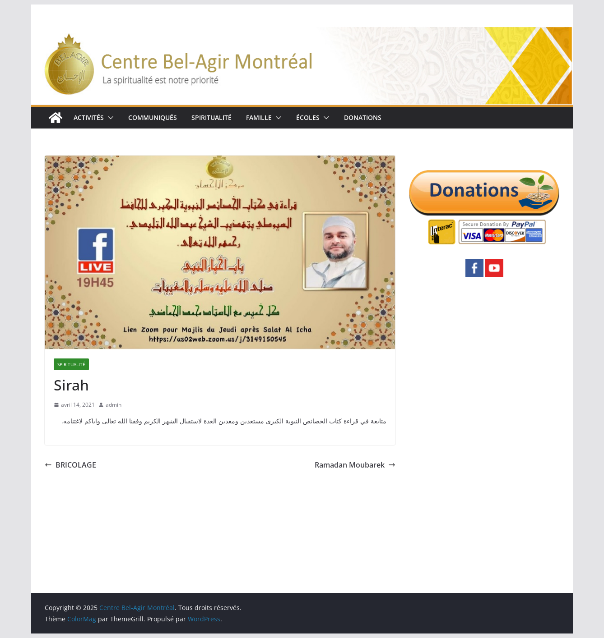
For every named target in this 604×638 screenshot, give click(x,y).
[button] (109, 117)
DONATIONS (362, 117)
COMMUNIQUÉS (152, 117)
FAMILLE (259, 117)
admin (113, 405)
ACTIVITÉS (89, 117)
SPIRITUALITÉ (211, 117)
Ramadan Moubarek (355, 465)
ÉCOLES (308, 117)
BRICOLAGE (70, 465)
